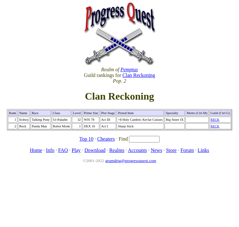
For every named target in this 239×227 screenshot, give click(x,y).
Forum (187, 150)
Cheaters (106, 139)
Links (203, 150)
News (156, 150)
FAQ (63, 150)
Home (36, 150)
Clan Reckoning (138, 75)
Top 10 (86, 139)
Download (95, 150)
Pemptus (129, 69)
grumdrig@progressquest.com (130, 160)
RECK (215, 119)
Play (76, 150)
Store (171, 150)
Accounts (137, 150)
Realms (116, 150)
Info (50, 150)
